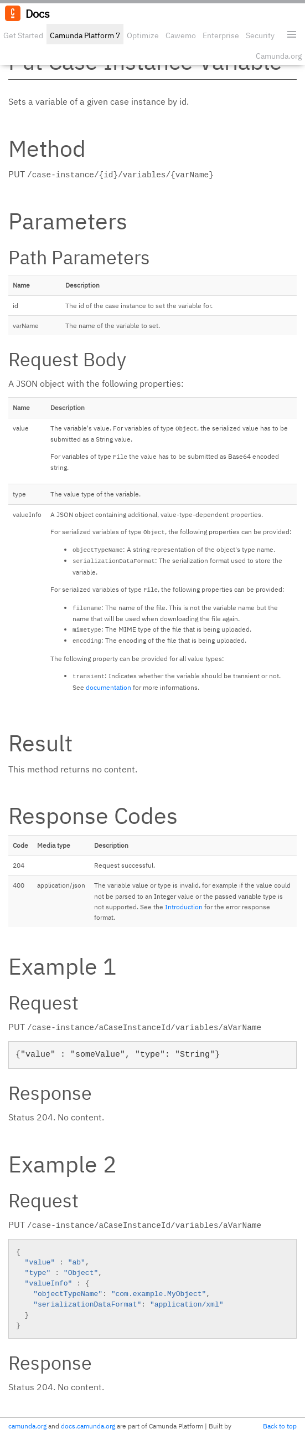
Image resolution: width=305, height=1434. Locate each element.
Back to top (280, 1426)
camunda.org (27, 1426)
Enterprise (221, 35)
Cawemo (181, 35)
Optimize (143, 35)
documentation (108, 687)
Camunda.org (279, 56)
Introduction (184, 907)
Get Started (23, 35)
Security (260, 35)
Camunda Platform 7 (85, 35)
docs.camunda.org (88, 1426)
